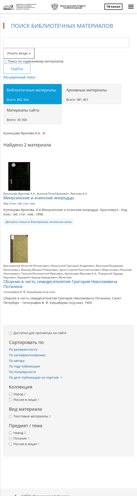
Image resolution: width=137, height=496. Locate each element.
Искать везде (19, 53)
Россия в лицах (24, 399)
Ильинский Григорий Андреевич (73, 266)
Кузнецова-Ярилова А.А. (19, 193)
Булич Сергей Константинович (80, 270)
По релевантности (23, 349)
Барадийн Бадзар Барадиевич (37, 277)
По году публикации (24, 366)
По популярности (22, 372)
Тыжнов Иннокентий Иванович (42, 273)
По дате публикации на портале (36, 377)
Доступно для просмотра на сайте (37, 333)
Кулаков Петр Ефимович (53, 193)
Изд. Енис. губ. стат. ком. (19, 203)
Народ (17, 394)
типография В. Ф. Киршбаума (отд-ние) (29, 292)
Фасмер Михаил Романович (39, 270)
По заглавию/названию (27, 355)
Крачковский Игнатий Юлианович (26, 266)
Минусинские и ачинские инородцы (38, 197)
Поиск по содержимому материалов (33, 61)
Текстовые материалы (30, 416)
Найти (17, 68)
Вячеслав (65, 277)
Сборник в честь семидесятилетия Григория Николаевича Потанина (60, 284)
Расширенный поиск (19, 77)
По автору (16, 361)
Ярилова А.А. (79, 193)
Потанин (19, 438)
